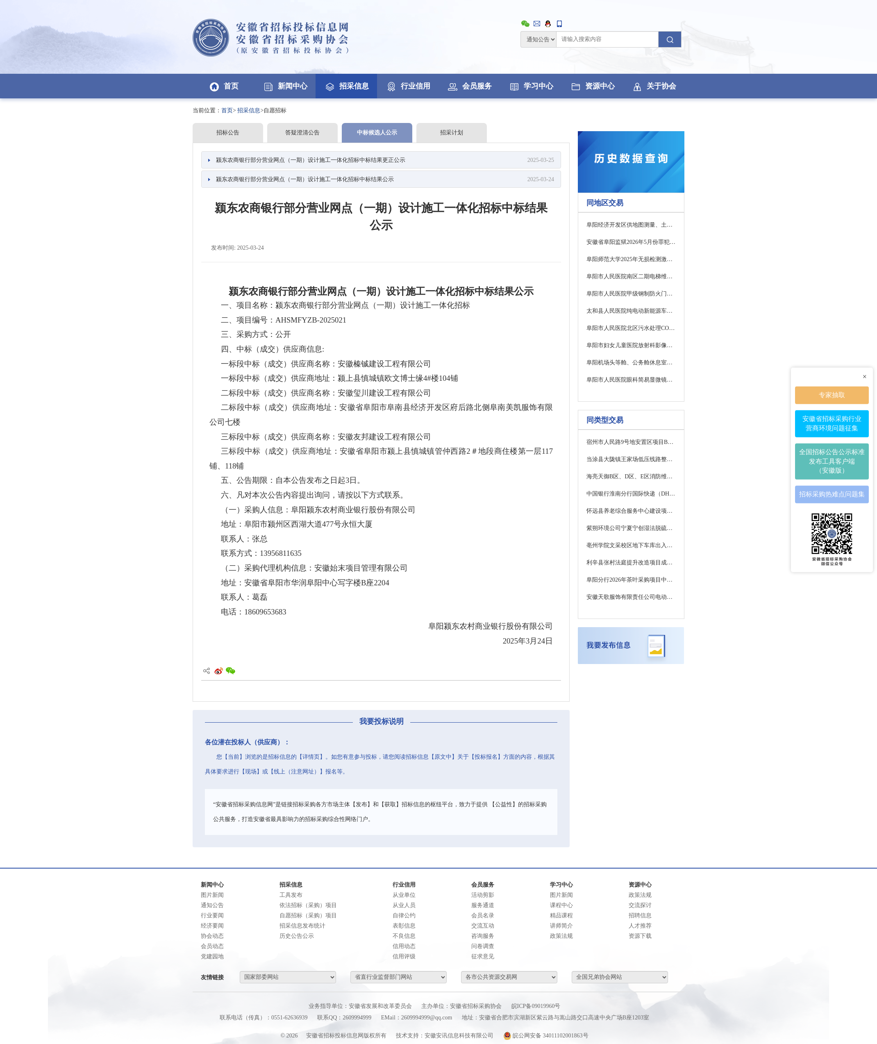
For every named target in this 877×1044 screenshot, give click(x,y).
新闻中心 (284, 86)
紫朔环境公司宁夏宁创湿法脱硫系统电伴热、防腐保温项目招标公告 (631, 528)
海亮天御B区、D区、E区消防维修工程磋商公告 (631, 476)
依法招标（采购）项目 (308, 905)
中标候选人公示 (377, 133)
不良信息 (404, 936)
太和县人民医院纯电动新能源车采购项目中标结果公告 (631, 311)
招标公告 (227, 133)
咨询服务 (482, 936)
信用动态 (404, 946)
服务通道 (482, 905)
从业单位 (404, 895)
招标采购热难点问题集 (832, 494)
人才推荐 (640, 926)
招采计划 (451, 133)
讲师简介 (561, 926)
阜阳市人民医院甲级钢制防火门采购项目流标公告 (631, 294)
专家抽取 (832, 394)
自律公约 (404, 915)
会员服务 (469, 86)
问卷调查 (482, 946)
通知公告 (212, 905)
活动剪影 (482, 895)
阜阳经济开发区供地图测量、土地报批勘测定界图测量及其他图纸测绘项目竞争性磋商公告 (631, 225)
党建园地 (212, 956)
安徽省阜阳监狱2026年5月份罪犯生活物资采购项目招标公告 (631, 242)
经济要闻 (212, 926)
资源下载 (640, 936)
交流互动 (482, 926)
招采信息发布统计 (302, 926)
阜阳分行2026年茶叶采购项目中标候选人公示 (631, 580)
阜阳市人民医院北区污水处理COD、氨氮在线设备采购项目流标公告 (631, 328)
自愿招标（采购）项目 (308, 915)
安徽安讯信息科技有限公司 (459, 1036)
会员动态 (212, 946)
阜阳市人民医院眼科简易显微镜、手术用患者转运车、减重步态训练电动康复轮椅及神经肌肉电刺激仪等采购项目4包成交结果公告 (631, 380)
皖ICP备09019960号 (536, 1006)
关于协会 (653, 86)
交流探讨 (640, 905)
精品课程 (561, 915)
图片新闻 (212, 895)
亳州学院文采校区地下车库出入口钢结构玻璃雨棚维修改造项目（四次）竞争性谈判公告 (631, 545)
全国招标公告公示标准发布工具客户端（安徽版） (832, 461)
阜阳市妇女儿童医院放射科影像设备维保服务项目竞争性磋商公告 (631, 345)
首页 (223, 86)
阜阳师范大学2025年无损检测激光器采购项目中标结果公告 (631, 259)
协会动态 (212, 936)
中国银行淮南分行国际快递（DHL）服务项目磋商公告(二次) (631, 494)
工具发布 (290, 895)
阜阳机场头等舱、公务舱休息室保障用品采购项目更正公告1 (631, 362)
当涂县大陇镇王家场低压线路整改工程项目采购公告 (631, 459)
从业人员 (404, 905)
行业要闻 (212, 915)
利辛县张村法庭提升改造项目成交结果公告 (631, 563)
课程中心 (561, 905)
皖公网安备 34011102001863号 (545, 1036)
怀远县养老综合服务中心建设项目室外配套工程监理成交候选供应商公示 (631, 511)
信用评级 (404, 956)
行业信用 (407, 86)
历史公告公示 (296, 936)
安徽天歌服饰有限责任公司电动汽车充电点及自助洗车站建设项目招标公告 (631, 597)
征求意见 (482, 956)
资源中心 (592, 86)
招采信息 (346, 86)
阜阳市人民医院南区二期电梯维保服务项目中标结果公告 (631, 276)
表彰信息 (404, 926)
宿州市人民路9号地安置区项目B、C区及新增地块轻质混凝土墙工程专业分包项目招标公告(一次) (631, 442)
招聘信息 (640, 915)
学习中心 (530, 86)
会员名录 (482, 915)
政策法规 (561, 936)
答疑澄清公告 (302, 133)
